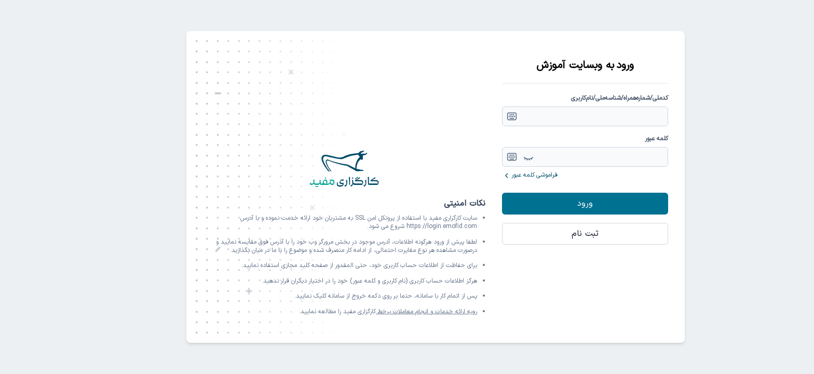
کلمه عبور (628, 139)
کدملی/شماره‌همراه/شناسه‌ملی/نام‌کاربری (591, 98)
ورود (556, 203)
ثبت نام (556, 234)
